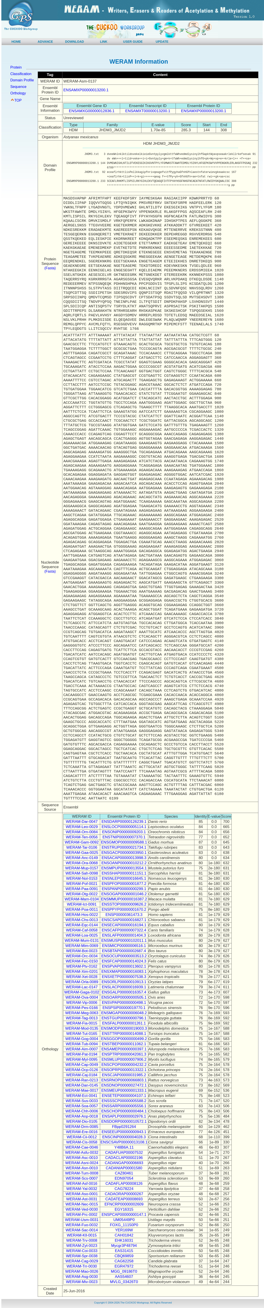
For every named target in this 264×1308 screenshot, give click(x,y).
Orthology (18, 93)
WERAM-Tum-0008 (81, 1173)
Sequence (18, 87)
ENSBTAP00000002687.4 (124, 951)
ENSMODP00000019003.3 (124, 1028)
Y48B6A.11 (124, 1147)
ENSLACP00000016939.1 (124, 987)
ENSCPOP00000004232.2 (124, 1064)
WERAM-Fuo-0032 (82, 1225)
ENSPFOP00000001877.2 (124, 884)
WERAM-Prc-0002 (81, 1214)
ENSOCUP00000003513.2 (124, 956)
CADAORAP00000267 (124, 1194)
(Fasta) (50, 268)
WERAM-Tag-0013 (82, 1018)
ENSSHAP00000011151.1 (124, 873)
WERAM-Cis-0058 (81, 1142)
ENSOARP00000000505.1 (124, 997)
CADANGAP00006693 (124, 1163)
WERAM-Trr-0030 (81, 1266)
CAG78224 (123, 1189)
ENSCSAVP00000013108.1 (124, 1142)
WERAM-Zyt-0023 (81, 1245)
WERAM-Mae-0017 (81, 1090)
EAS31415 (124, 1251)
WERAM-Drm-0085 (81, 1127)
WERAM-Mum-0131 (82, 940)
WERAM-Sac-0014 (82, 1230)
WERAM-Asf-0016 (81, 1183)
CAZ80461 (124, 1173)
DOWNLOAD (74, 41)
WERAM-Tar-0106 (81, 847)
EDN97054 (124, 1178)
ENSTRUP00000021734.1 (124, 847)
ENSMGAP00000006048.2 (124, 1013)
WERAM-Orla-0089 (81, 982)
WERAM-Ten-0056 (82, 837)
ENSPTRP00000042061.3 (124, 1054)
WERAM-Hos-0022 (82, 915)
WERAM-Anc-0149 (82, 858)
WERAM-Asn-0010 (82, 1168)
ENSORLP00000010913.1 (124, 982)
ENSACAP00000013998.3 (124, 858)
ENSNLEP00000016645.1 (124, 878)
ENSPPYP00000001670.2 (124, 909)
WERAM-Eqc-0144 (82, 925)
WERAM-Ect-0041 (81, 1096)
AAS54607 (124, 1277)
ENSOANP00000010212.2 (124, 863)
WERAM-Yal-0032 (81, 1189)
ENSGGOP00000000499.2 (124, 1039)
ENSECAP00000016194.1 (124, 925)
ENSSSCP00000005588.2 (124, 1101)
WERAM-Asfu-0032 (81, 1152)
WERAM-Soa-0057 (82, 1106)
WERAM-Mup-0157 (81, 868)
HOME (16, 41)
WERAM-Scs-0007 (82, 1178)
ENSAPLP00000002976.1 (124, 1116)
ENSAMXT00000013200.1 (147, 111)
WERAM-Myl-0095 (82, 1059)
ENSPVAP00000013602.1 (124, 966)
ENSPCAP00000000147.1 (124, 1214)
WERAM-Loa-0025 (82, 935)
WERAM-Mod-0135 (81, 1028)
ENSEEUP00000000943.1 (124, 1132)
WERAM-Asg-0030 (82, 1277)
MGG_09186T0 (124, 1271)
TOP (18, 100)
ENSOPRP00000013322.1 (124, 1070)
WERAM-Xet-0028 (81, 977)
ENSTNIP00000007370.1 (123, 837)
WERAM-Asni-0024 (81, 1163)
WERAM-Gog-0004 (81, 1039)
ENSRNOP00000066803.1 (124, 1080)
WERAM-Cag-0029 (81, 1261)
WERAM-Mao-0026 (81, 1271)
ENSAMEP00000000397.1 (124, 1049)
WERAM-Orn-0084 (82, 832)
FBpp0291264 (124, 1127)
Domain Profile (22, 80)
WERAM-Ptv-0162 (81, 966)
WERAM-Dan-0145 (81, 1085)
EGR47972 (123, 1266)
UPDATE (162, 41)
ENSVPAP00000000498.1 (124, 1002)
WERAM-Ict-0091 (82, 904)
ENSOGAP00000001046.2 (124, 894)
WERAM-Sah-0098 (82, 873)
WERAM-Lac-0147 (82, 987)
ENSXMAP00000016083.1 (124, 971)
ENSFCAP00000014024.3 (124, 961)
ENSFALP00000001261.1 (124, 1023)
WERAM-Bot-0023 (81, 951)
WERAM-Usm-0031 (82, 1220)
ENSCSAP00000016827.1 (124, 920)
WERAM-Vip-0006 (81, 1002)
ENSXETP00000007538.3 (124, 977)
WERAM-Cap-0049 (81, 1064)
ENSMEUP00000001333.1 (124, 1090)
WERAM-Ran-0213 (81, 1080)
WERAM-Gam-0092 (82, 842)
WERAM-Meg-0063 (81, 1013)
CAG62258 (123, 1261)
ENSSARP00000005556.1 (124, 1106)
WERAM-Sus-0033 (82, 1101)
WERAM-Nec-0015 (82, 1204)
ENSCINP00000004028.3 (124, 1137)
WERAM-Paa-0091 (82, 889)
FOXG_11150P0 (124, 1225)
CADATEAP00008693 (124, 1199)
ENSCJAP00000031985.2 (124, 1075)
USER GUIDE (133, 41)
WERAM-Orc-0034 (82, 956)
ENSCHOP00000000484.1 (124, 1111)
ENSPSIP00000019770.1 (123, 1008)
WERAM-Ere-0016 (82, 1132)
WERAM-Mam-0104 (82, 899)
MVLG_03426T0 (124, 1282)
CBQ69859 (123, 1256)
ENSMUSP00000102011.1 (124, 940)
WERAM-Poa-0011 (82, 909)
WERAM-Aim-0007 (82, 1049)
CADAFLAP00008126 (124, 1183)
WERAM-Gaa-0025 (81, 852)
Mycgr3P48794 (124, 1245)
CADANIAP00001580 (124, 1168)
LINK (104, 41)
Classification (20, 74)
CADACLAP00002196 (124, 1158)
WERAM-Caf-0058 (82, 930)
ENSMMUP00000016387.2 (124, 899)
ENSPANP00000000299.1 (124, 889)
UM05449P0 (124, 1220)
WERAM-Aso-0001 (82, 1194)
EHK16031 (124, 1240)
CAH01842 (124, 1235)
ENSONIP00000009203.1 (124, 832)
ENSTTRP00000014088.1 (124, 1033)
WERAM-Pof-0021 (81, 884)
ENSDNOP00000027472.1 (124, 1085)
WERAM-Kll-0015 (82, 1235)
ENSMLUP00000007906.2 (123, 1059)
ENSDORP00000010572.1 (124, 1121)
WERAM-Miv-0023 (82, 1282)
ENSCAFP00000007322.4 (124, 930)
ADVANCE (45, 41)
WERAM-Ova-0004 (81, 997)
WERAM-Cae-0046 (81, 1147)
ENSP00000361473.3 (124, 915)
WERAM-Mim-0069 (81, 946)
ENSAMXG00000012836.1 (91, 111)
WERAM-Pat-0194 (81, 1054)
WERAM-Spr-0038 (82, 1256)
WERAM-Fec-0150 (82, 961)
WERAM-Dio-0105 (81, 1121)
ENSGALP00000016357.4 (124, 992)
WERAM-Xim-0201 (82, 971)
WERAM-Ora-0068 (82, 863)
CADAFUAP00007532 (124, 1152)
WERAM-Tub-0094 (82, 1044)
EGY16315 (124, 1209)
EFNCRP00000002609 (123, 1204)
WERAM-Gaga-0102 (81, 992)
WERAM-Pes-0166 (82, 1008)
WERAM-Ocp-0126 (81, 1070)
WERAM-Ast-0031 (81, 1199)
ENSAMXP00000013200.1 (85, 90)
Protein (16, 67)
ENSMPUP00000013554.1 (124, 868)
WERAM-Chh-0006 (81, 1111)
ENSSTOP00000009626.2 (124, 904)
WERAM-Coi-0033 (81, 1251)
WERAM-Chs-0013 (82, 920)
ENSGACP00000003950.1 (124, 852)
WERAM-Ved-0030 (82, 1209)
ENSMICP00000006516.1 (124, 946)
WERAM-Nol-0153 (81, 878)
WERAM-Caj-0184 (81, 1075)
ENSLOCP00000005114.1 (124, 827)
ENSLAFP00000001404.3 (124, 935)
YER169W (124, 1230)
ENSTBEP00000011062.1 (124, 1044)
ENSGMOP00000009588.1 (124, 842)
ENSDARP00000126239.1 (123, 821)
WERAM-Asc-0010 (82, 1158)
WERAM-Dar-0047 (82, 821)
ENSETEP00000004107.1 (124, 1096)
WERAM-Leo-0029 (82, 827)
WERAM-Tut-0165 (81, 1033)
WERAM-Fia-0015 (81, 1023)
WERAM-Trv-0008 (81, 1240)
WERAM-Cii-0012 (82, 1137)
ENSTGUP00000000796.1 (123, 1018)
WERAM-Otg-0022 (82, 894)
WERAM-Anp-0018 (82, 1116)
